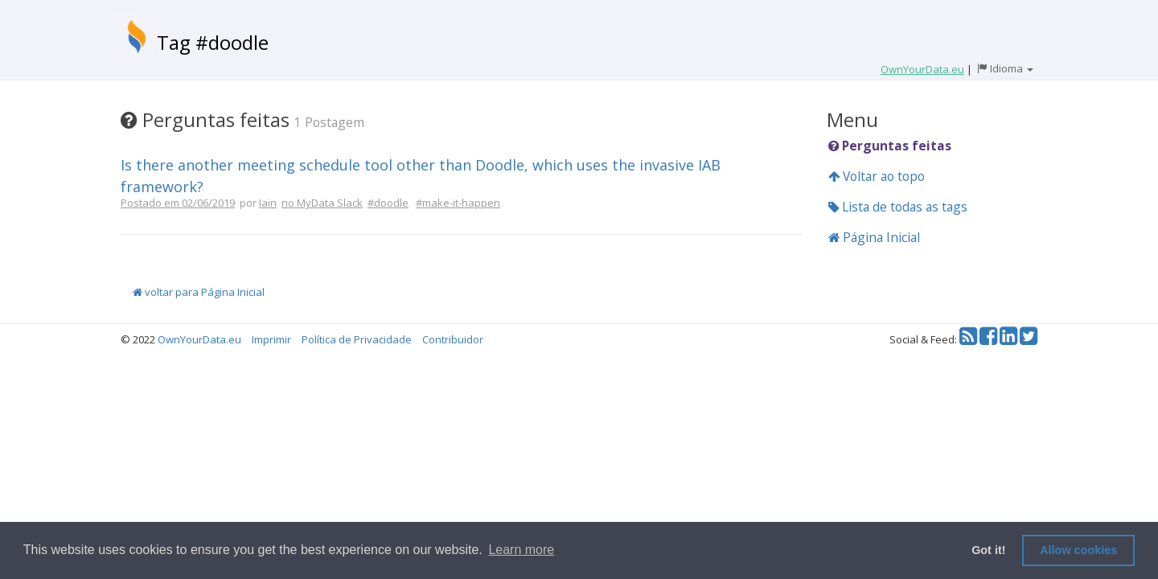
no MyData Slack (322, 202)
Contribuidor (452, 339)
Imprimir (271, 339)
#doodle (388, 202)
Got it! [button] (988, 550)
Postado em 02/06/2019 (178, 202)
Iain (268, 202)
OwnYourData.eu (199, 339)
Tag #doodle (213, 42)
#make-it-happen (458, 202)
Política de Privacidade (357, 339)
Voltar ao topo (876, 176)
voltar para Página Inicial (199, 292)
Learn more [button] (521, 549)
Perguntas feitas (889, 145)
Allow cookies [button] (1078, 550)
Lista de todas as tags (897, 207)
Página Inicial (874, 237)
